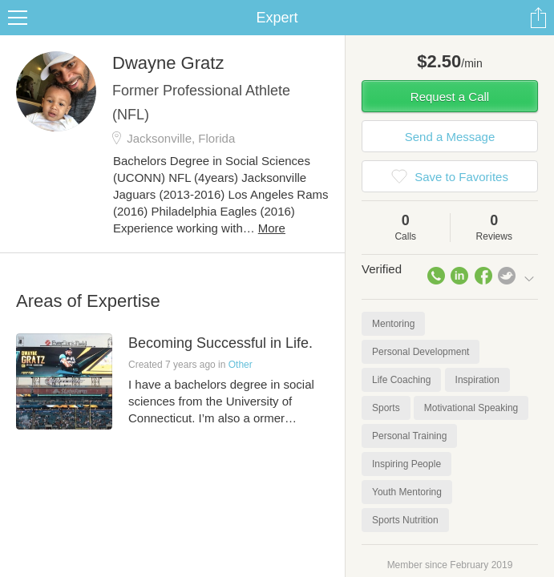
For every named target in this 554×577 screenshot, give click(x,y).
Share (538, 17)
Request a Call (449, 96)
